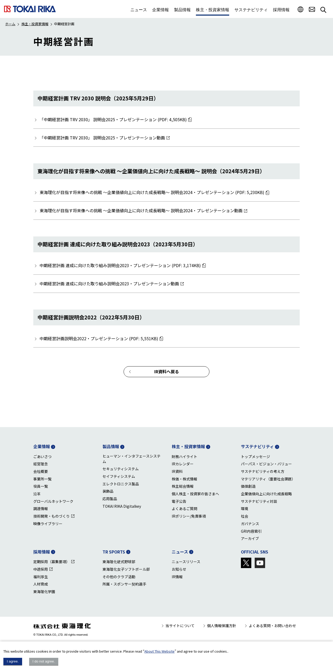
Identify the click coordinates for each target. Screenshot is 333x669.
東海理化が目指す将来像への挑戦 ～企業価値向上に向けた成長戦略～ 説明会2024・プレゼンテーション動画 (141, 210)
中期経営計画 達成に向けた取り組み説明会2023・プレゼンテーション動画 (109, 283)
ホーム (10, 23)
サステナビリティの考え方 (262, 471)
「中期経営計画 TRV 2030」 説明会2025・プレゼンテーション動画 (102, 137)
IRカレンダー (183, 463)
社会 (244, 516)
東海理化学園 (44, 591)
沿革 (37, 493)
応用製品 (110, 498)
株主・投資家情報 (34, 23)
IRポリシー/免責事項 (189, 516)
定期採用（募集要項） (51, 561)
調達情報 (40, 508)
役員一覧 (40, 486)
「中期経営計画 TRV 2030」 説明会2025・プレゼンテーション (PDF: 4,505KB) (113, 119)
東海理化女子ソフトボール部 (126, 569)
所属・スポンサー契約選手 (124, 584)
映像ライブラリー (47, 523)
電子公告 (179, 501)
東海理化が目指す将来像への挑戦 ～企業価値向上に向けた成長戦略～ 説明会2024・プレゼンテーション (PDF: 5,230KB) (152, 192)
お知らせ (179, 569)
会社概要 (40, 471)
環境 (244, 508)
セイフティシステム (119, 476)
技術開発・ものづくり (51, 516)
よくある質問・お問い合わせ (272, 625)
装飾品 (108, 491)
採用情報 (41, 552)
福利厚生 (40, 576)
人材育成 (40, 584)
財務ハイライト (184, 456)
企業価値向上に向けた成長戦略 (266, 493)
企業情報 (41, 446)
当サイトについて (180, 625)
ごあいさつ (42, 456)
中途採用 (40, 569)
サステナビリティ (257, 446)
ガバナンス (250, 523)
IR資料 (177, 471)
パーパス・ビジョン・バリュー (266, 463)
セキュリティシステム (121, 468)
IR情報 (177, 576)
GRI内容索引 (251, 531)
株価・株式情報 (184, 478)
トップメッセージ (255, 456)
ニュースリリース (186, 561)
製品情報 (111, 446)
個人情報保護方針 (221, 625)
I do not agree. (44, 661)
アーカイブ (250, 538)
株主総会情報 (183, 486)
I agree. (12, 661)
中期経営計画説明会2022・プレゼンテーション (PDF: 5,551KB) (99, 338)
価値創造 (248, 486)
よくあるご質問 (184, 508)
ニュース (180, 552)
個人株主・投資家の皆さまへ (195, 493)
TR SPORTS (114, 552)
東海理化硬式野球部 (119, 561)
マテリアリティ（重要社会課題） (268, 478)
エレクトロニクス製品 (121, 483)
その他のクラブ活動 (119, 576)
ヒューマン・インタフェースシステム (132, 458)
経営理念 (40, 463)
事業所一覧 (42, 478)
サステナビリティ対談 (259, 501)
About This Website (159, 651)
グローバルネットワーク (53, 501)
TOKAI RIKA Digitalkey (122, 506)
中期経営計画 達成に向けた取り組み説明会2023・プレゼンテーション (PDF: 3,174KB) (120, 265)
